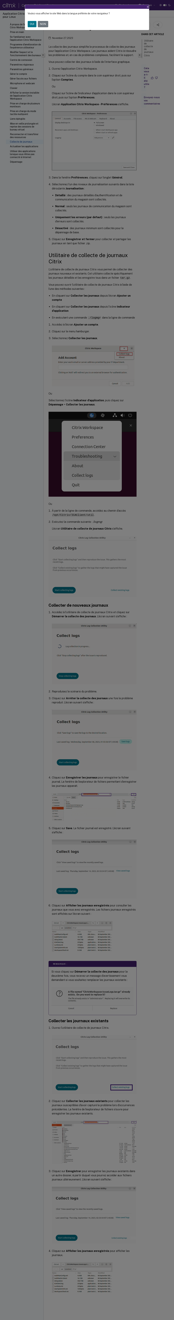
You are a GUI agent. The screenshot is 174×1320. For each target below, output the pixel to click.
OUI (32, 24)
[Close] (148, 6)
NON (43, 24)
